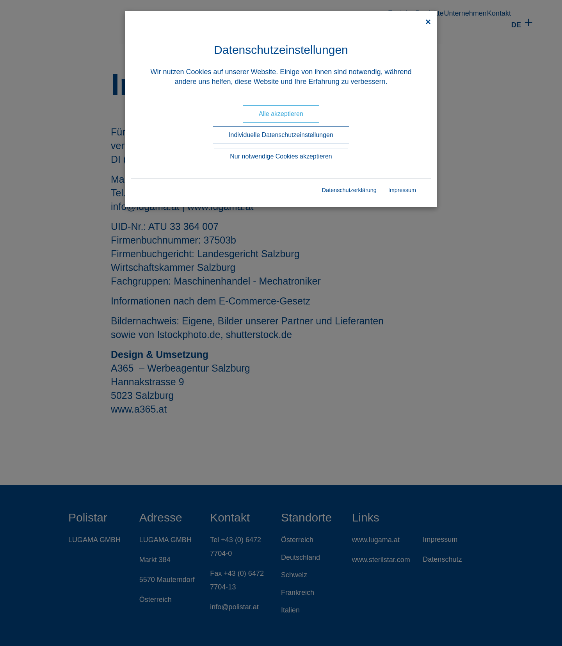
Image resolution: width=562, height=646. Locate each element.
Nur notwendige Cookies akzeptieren (281, 156)
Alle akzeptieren (281, 113)
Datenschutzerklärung (349, 190)
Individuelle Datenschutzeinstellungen (281, 135)
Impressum (402, 190)
